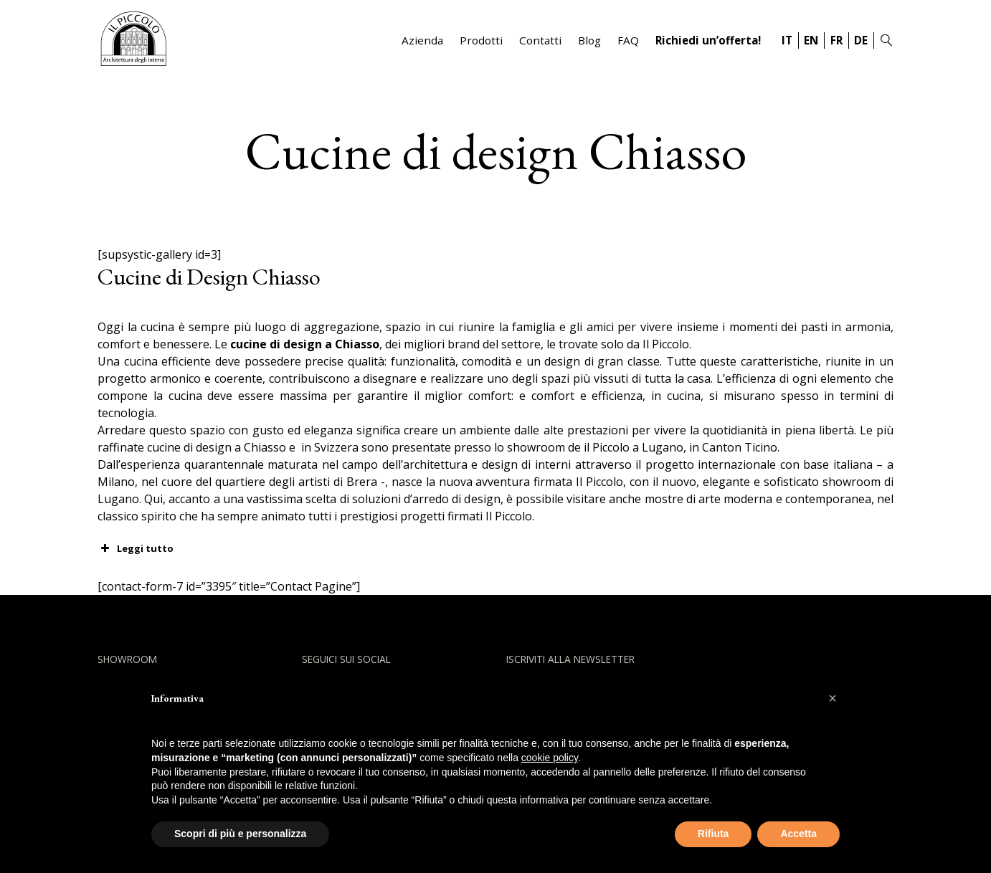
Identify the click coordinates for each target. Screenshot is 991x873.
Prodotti (481, 40)
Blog (589, 40)
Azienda (422, 40)
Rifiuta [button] (713, 833)
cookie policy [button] (549, 757)
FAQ (628, 40)
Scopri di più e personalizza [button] (240, 833)
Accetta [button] (798, 833)
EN (811, 40)
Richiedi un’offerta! (708, 40)
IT (787, 40)
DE (861, 40)
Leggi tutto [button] (136, 548)
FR (836, 40)
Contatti (540, 40)
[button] (832, 698)
